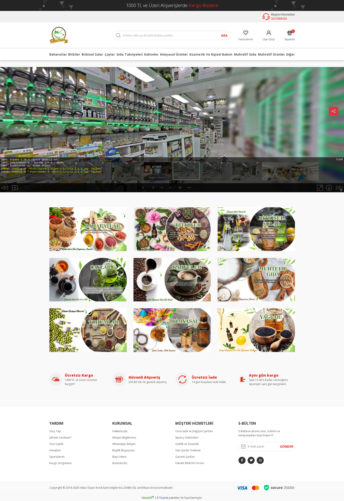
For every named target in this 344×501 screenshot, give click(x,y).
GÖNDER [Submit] (286, 446)
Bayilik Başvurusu (123, 450)
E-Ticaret (162, 498)
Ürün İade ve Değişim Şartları (194, 431)
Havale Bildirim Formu (189, 463)
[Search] (172, 35)
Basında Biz (119, 463)
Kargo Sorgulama (60, 463)
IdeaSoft (148, 498)
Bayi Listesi (119, 457)
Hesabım (55, 450)
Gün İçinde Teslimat (188, 450)
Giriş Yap (55, 431)
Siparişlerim (57, 457)
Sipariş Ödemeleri (186, 437)
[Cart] (289, 35)
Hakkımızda (119, 431)
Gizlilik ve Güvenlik (187, 444)
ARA (224, 35)
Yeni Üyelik (56, 444)
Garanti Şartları (185, 457)
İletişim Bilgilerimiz (124, 437)
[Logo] (58, 35)
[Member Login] (269, 35)
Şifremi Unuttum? (60, 437)
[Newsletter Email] (267, 446)
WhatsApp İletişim (124, 444)
